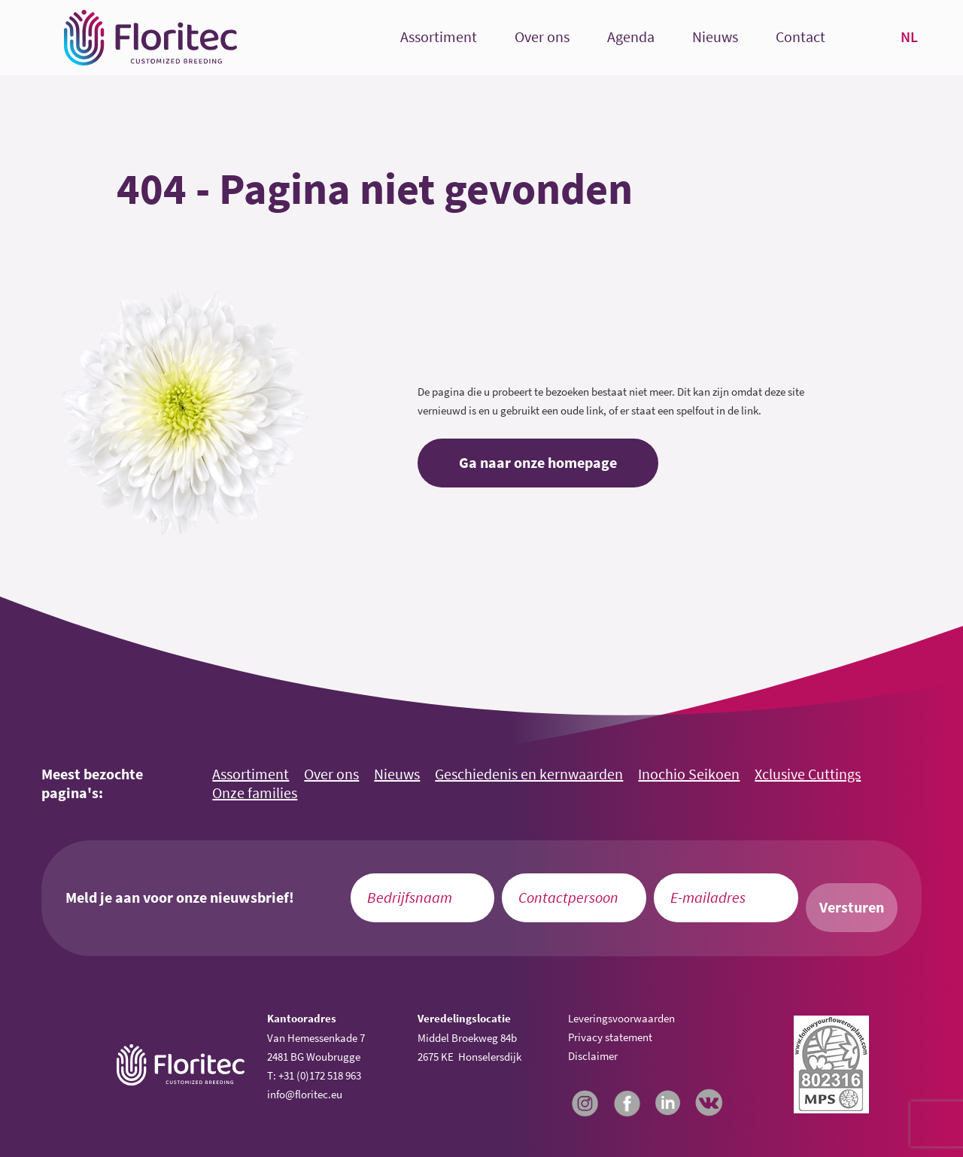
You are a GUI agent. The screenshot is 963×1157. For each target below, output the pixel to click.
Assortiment (438, 37)
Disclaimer (593, 1056)
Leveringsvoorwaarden (621, 1018)
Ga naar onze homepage (538, 462)
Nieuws (715, 37)
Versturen (851, 907)
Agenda (631, 37)
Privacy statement (610, 1037)
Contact (800, 37)
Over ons (542, 37)
